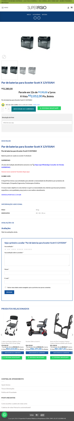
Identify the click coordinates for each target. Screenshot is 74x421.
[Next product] (35, 17)
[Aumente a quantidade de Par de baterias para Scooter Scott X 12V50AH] (9, 109)
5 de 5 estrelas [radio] (28, 249)
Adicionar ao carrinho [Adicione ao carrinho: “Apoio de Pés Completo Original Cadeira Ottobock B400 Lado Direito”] (61, 352)
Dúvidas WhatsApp (12, 357)
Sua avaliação (9, 246)
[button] (4, 7)
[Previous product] (38, 17)
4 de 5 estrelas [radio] (19, 249)
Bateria (44, 14)
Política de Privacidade (8, 392)
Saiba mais (36, 104)
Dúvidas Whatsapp (50, 108)
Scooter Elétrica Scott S (33, 341)
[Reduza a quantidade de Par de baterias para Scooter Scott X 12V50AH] (2, 109)
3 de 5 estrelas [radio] (13, 249)
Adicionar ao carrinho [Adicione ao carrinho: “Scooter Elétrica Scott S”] (37, 352)
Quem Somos (5, 385)
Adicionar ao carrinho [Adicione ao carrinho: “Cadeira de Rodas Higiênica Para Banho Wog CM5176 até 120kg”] (13, 352)
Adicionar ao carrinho (23, 109)
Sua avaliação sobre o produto (14, 252)
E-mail (7, 278)
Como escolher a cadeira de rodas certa (14, 404)
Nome (7, 269)
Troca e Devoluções (7, 388)
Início (29, 14)
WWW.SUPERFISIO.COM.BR (11, 195)
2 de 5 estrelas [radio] (8, 249)
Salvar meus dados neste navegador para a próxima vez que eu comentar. (29, 287)
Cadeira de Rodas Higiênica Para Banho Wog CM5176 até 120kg (11, 342)
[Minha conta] (68, 7)
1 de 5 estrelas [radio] (5, 249)
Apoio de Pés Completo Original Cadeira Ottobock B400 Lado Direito (61, 342)
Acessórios (36, 14)
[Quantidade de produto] (6, 108)
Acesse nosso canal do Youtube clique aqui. (15, 172)
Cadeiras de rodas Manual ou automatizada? (16, 407)
